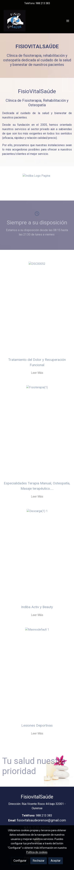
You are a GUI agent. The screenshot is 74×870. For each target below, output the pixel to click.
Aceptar (56, 860)
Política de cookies (36, 852)
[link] (15, 20)
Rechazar (38, 860)
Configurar (19, 860)
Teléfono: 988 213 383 (37, 3)
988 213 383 (44, 815)
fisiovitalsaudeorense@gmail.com (41, 820)
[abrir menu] (68, 20)
